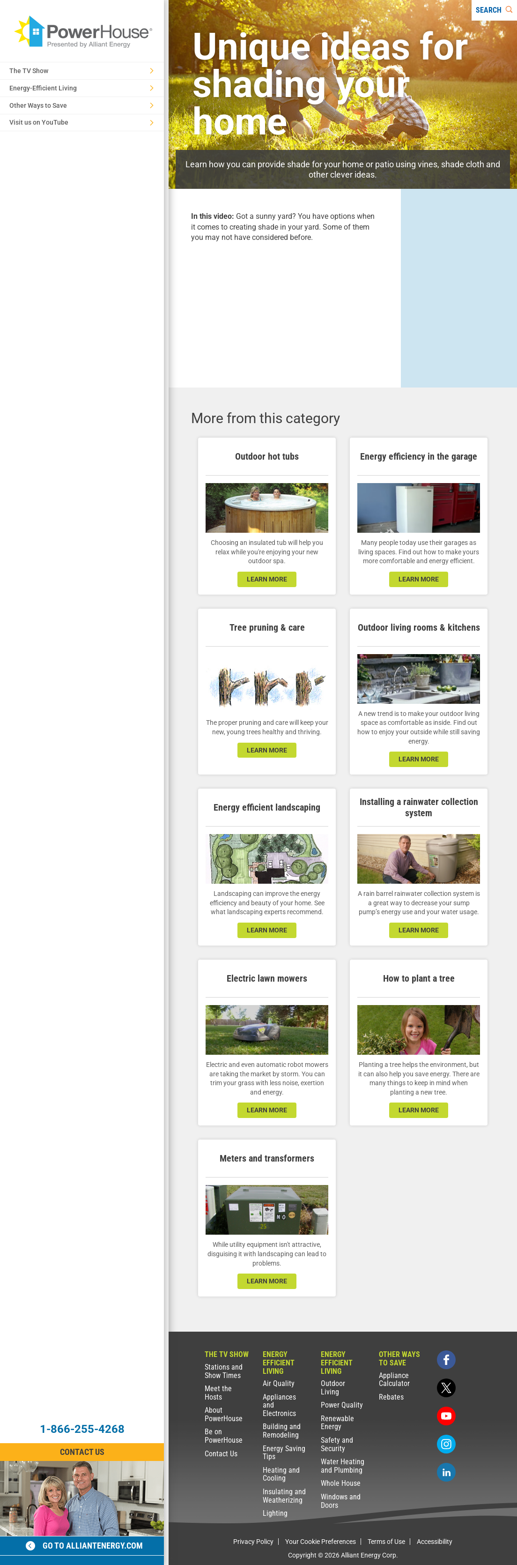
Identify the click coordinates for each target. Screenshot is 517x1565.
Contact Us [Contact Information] (82, 1452)
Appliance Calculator (394, 1379)
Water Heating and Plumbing (342, 1466)
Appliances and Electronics (279, 1405)
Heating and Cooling (281, 1474)
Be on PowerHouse (224, 1436)
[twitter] (446, 1388)
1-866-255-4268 (82, 1429)
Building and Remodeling (282, 1430)
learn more (267, 579)
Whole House (341, 1483)
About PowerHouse (224, 1414)
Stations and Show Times (224, 1371)
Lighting (275, 1513)
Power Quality (342, 1405)
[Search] (494, 10)
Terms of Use (386, 1541)
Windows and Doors (341, 1501)
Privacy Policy (253, 1541)
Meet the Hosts (218, 1392)
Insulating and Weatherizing (284, 1496)
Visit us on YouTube (81, 122)
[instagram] (446, 1444)
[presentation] (284, 306)
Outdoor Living (333, 1387)
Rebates (391, 1397)
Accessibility (434, 1541)
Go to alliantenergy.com (84, 1545)
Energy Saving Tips (284, 1452)
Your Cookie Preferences (320, 1541)
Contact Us (221, 1453)
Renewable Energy (337, 1422)
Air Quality (279, 1383)
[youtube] (446, 1416)
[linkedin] (446, 1472)
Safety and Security (337, 1444)
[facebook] (446, 1359)
